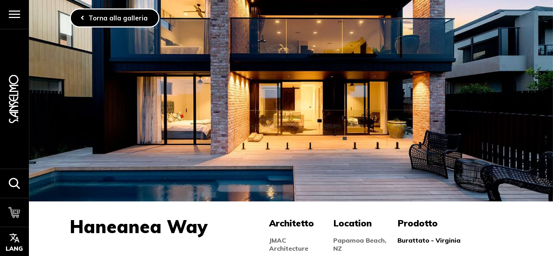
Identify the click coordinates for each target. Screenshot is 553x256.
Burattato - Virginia (429, 240)
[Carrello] (14, 212)
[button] (14, 183)
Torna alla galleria (118, 18)
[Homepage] (14, 99)
